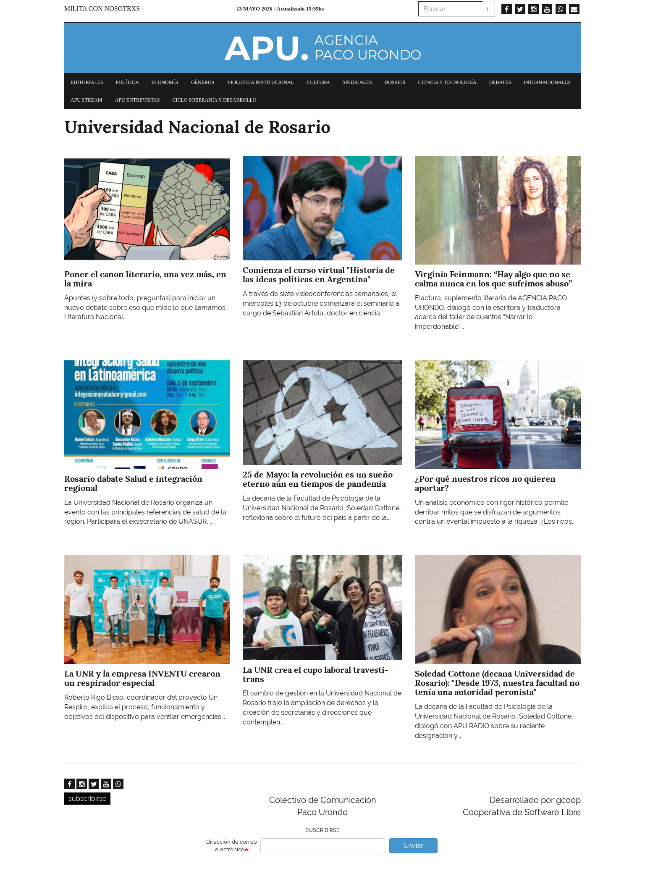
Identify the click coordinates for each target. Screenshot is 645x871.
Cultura (318, 82)
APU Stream (86, 100)
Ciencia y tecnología (447, 82)
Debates (500, 82)
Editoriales (87, 82)
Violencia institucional (260, 82)
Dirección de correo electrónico (231, 846)
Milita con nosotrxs (102, 8)
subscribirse (87, 799)
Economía (164, 82)
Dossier (395, 82)
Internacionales (547, 82)
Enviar (413, 846)
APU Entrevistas (137, 100)
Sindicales (357, 82)
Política (127, 82)
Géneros (202, 82)
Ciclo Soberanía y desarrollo (214, 100)
